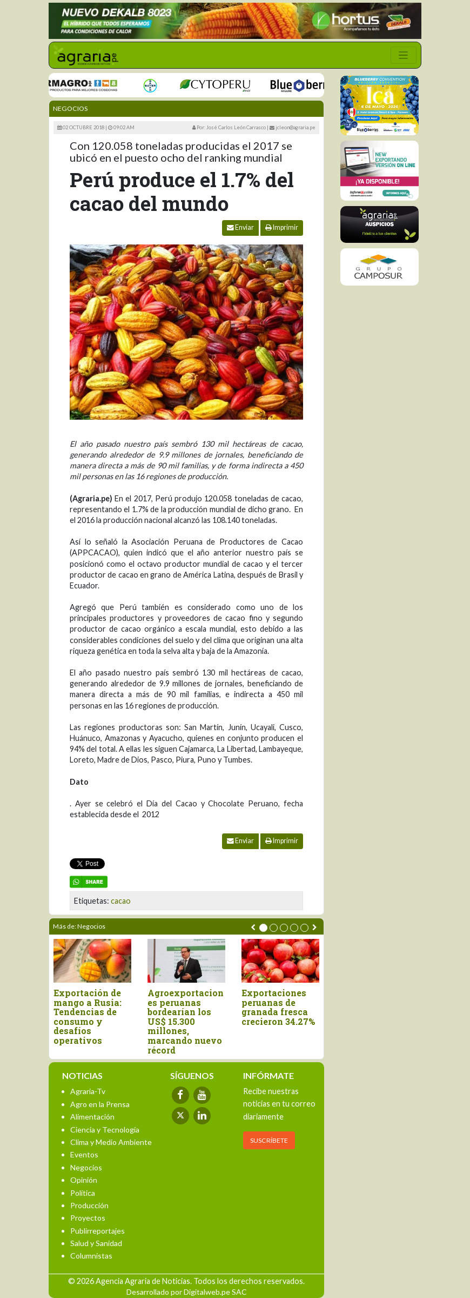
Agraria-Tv (87, 1091)
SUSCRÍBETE (269, 1140)
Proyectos (87, 1217)
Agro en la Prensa (100, 1104)
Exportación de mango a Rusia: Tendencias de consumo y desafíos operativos (87, 1016)
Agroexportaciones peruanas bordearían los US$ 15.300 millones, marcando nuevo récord (185, 1021)
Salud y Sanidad (96, 1243)
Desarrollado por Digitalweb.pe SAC (186, 1291)
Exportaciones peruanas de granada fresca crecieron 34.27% (278, 1007)
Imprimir (281, 227)
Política (82, 1192)
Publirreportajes (97, 1230)
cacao (121, 900)
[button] (263, 928)
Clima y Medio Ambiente (111, 1142)
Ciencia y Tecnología (104, 1129)
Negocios (70, 108)
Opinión (83, 1179)
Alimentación (92, 1116)
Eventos (84, 1154)
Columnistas (91, 1255)
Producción (89, 1205)
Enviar (240, 227)
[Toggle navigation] (404, 55)
